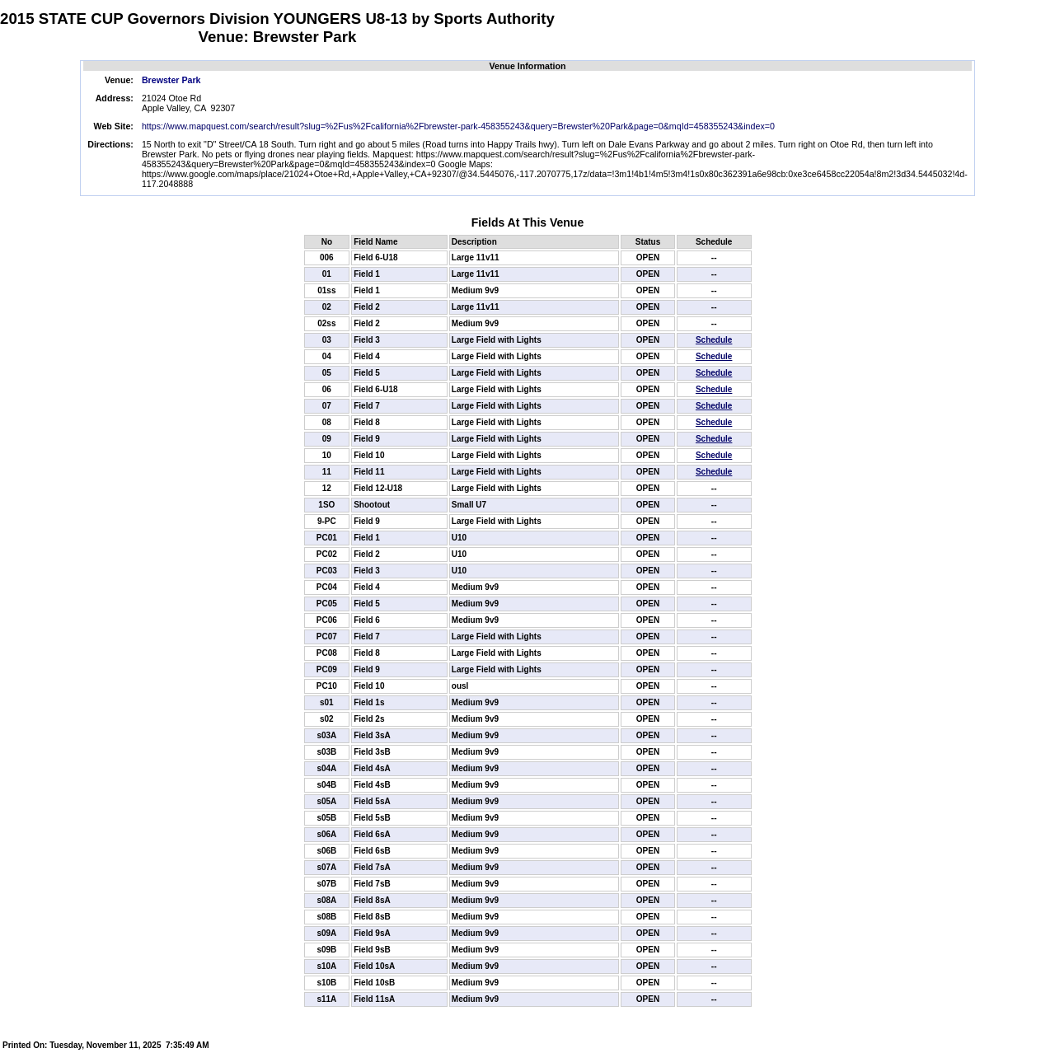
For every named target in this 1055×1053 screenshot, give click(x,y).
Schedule (714, 339)
